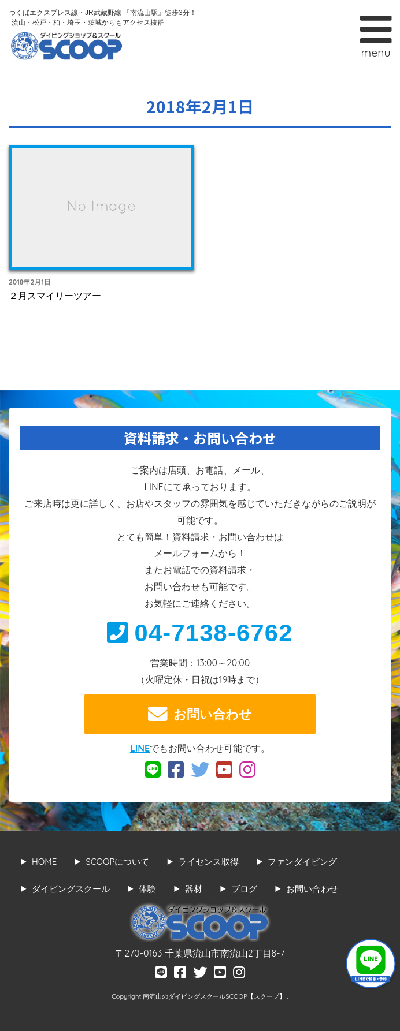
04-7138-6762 (199, 633)
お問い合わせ (200, 714)
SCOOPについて (117, 861)
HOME (44, 861)
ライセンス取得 (208, 861)
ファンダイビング (302, 861)
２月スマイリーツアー (55, 295)
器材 (193, 888)
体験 (147, 888)
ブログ (244, 888)
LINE (140, 748)
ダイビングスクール (71, 888)
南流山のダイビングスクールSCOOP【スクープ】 (215, 996)
